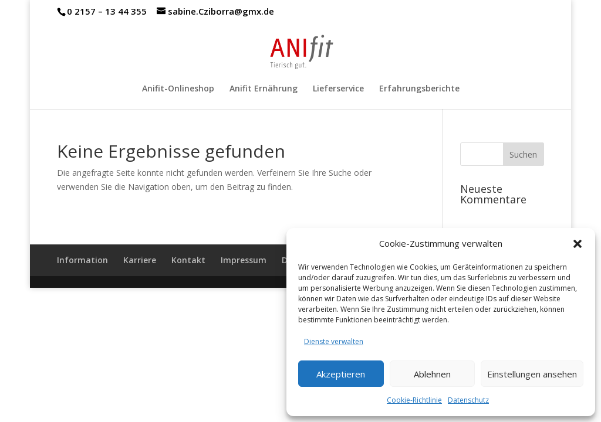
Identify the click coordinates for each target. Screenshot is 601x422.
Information (82, 260)
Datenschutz (468, 400)
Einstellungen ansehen (532, 374)
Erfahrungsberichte (419, 89)
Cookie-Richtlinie (414, 400)
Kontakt (188, 260)
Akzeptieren (340, 374)
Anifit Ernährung (263, 89)
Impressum (243, 260)
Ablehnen (432, 374)
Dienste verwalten (333, 341)
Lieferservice (338, 89)
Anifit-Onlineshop (178, 89)
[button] (577, 244)
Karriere (139, 260)
